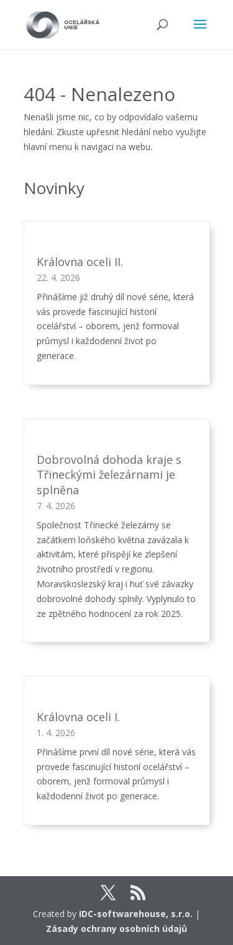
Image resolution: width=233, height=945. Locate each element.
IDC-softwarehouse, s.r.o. (136, 914)
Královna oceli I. (78, 716)
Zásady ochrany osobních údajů (116, 928)
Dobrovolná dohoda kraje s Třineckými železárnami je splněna (109, 475)
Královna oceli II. (80, 261)
